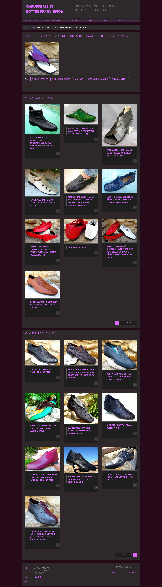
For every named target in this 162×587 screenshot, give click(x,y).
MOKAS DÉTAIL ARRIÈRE (79, 248)
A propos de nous (53, 21)
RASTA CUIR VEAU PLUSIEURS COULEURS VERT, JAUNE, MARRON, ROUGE (43, 429)
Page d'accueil (31, 21)
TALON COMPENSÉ (119, 79)
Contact (106, 21)
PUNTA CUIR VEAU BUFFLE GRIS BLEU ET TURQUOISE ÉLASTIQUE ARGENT (119, 377)
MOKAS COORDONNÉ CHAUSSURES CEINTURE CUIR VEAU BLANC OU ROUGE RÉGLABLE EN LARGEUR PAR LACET (120, 252)
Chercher (134, 6)
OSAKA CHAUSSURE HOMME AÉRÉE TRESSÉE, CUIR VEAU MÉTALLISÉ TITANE (119, 153)
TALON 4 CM (79, 79)
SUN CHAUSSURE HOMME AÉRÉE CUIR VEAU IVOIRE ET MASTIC (42, 203)
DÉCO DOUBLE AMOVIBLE (98, 79)
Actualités (90, 21)
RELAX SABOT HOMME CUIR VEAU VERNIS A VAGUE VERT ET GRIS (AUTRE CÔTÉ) (81, 132)
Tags (27, 79)
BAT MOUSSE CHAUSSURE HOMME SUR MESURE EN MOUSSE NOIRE (79, 431)
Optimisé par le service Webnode (124, 573)
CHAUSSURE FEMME (40, 79)
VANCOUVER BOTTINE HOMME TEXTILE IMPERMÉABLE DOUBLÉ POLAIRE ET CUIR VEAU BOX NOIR (42, 143)
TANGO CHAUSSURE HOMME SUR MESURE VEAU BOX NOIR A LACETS (120, 477)
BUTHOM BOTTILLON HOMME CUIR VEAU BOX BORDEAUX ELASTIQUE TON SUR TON (43, 478)
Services (121, 21)
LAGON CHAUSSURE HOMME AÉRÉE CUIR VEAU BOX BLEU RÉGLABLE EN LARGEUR (120, 200)
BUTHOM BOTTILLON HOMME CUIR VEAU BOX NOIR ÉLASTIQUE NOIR (81, 480)
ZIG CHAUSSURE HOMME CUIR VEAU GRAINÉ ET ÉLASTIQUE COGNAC (43, 305)
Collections (73, 21)
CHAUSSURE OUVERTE (61, 79)
